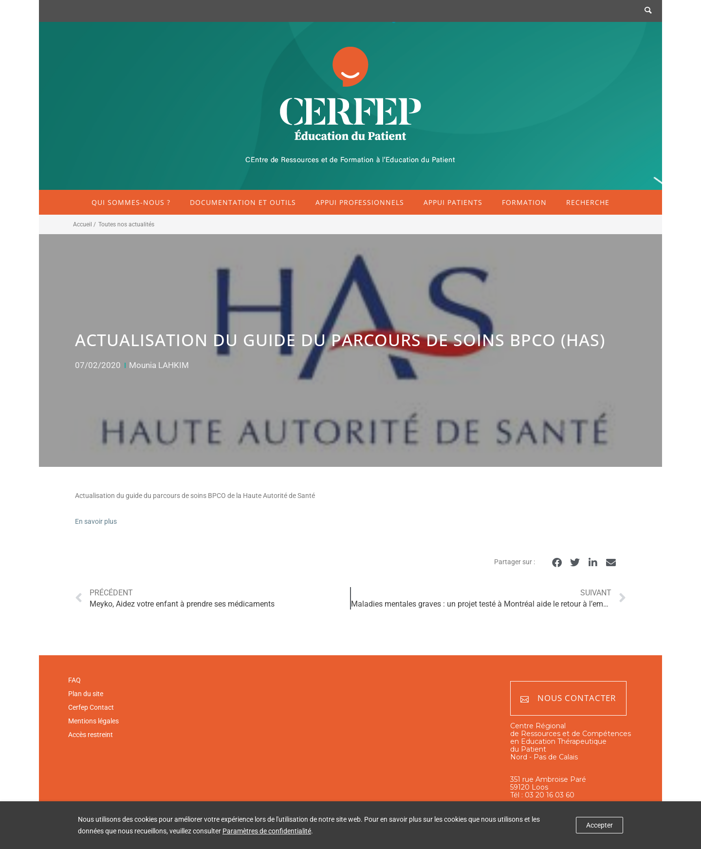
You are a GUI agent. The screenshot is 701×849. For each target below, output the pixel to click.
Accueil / (84, 224)
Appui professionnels (359, 202)
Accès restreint (90, 734)
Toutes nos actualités (126, 224)
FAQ (74, 680)
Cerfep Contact (91, 707)
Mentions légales (93, 721)
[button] (556, 562)
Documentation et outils (243, 202)
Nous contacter (568, 698)
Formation (524, 202)
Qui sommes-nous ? (131, 202)
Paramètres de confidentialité (266, 831)
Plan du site (85, 694)
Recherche (587, 202)
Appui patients (453, 202)
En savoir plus (96, 521)
